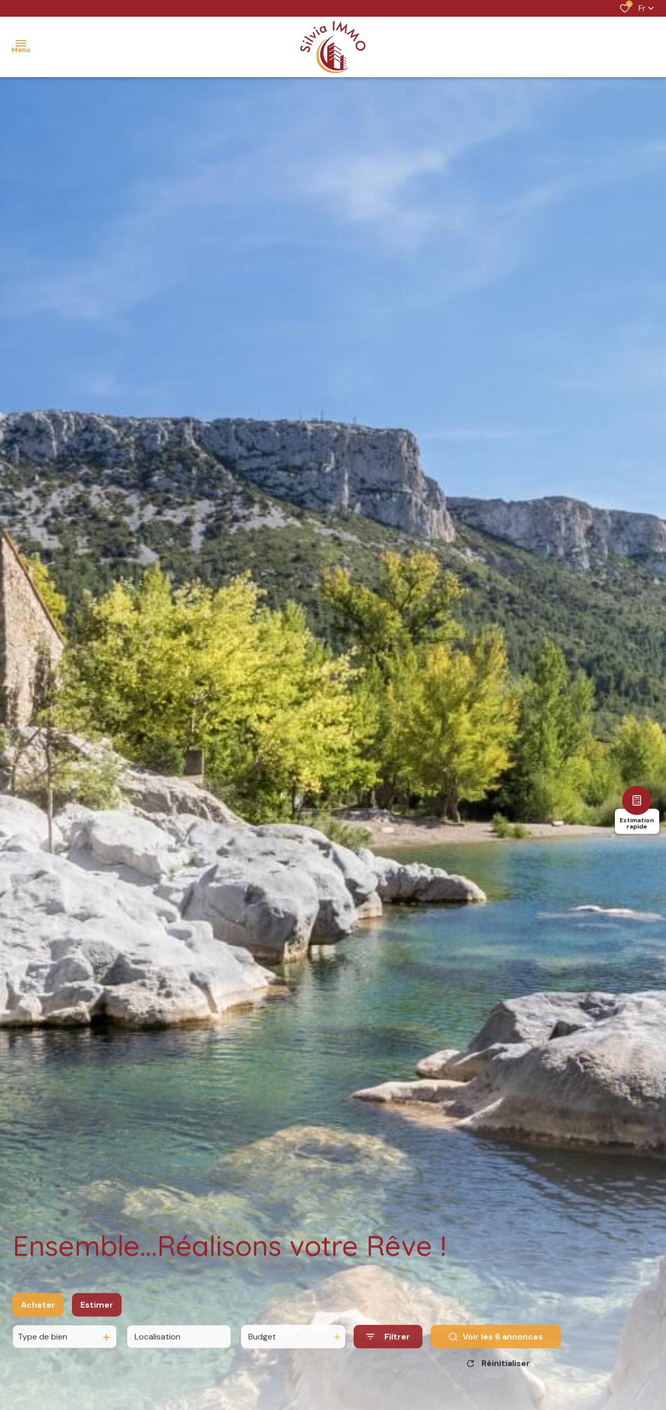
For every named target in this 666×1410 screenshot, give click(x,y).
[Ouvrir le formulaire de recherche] (388, 1348)
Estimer (96, 1316)
